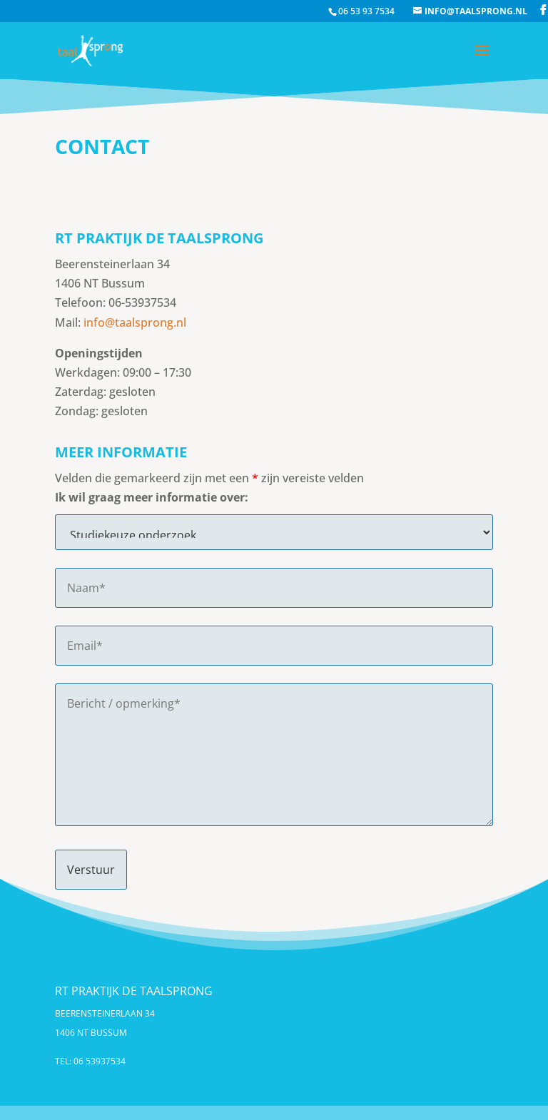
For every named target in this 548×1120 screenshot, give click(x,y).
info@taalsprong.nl (134, 322)
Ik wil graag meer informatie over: (151, 497)
